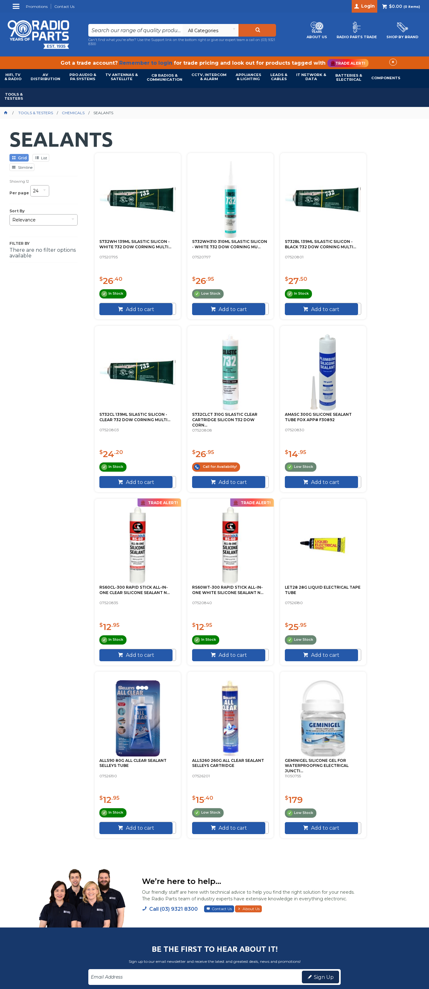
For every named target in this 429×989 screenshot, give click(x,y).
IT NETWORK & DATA (311, 77)
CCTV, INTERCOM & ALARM (208, 77)
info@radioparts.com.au (370, 867)
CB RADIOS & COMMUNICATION (164, 77)
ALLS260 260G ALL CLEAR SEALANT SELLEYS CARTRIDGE (295, 580)
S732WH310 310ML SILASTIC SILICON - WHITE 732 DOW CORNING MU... (210, 235)
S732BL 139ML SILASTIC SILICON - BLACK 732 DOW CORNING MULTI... (296, 235)
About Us (251, 738)
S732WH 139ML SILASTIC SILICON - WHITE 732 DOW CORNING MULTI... (127, 235)
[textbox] (135, 30)
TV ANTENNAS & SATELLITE (121, 77)
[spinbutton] (119, 297)
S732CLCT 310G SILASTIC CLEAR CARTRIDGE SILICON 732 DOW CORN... (132, 409)
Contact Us (222, 738)
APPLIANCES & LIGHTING (248, 77)
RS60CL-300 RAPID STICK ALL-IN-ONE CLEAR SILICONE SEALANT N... (295, 409)
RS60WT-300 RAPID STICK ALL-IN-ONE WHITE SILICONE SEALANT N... (378, 409)
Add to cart (135, 310)
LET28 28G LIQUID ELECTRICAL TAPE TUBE (131, 580)
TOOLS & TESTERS (13, 96)
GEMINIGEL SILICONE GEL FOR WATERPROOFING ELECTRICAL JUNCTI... (378, 583)
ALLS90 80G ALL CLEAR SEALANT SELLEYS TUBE (206, 580)
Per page (19, 193)
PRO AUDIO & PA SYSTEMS (82, 77)
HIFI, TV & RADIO (12, 77)
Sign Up (324, 806)
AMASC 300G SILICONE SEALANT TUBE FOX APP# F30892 (208, 409)
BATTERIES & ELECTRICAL (348, 77)
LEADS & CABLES (278, 77)
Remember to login (145, 63)
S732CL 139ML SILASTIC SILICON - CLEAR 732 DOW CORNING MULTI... (378, 235)
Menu (17, 9)
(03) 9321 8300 (362, 859)
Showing (19, 181)
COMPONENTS (385, 78)
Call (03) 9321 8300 (173, 738)
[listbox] (210, 30)
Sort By (17, 211)
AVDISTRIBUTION (45, 77)
